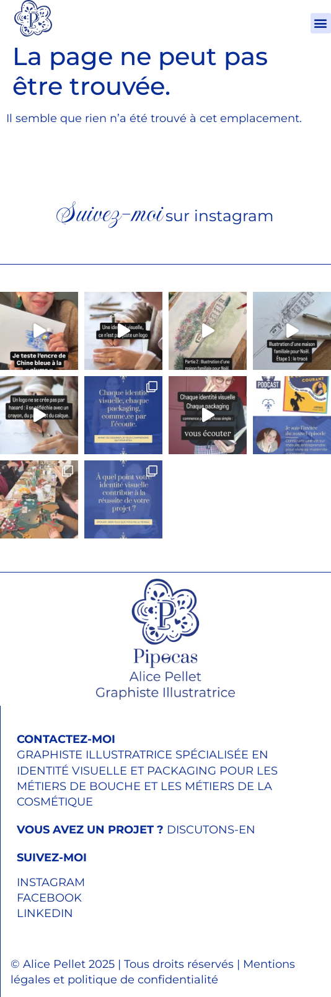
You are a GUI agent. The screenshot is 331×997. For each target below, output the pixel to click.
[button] (321, 23)
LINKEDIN (45, 913)
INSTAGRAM (51, 882)
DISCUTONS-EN (136, 830)
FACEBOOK (49, 898)
